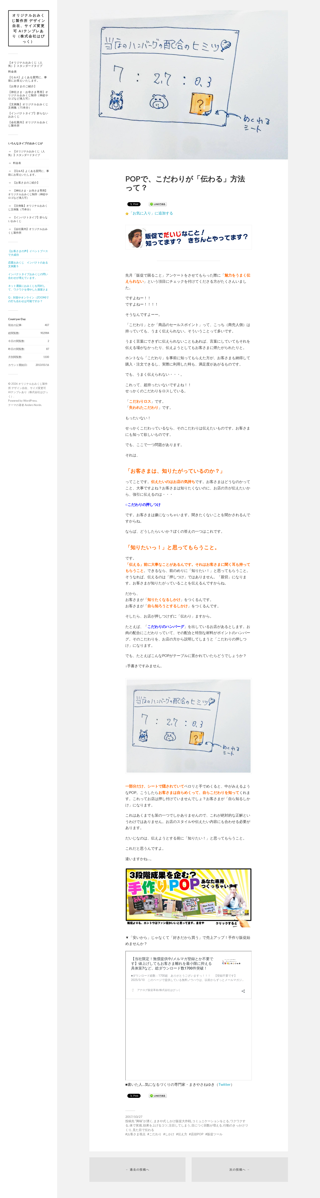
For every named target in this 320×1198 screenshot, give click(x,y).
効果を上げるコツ (155, 1125)
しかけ (169, 1134)
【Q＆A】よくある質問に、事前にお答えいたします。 (27, 79)
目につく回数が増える (206, 1125)
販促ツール (214, 1134)
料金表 (12, 71)
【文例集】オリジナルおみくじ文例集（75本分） (28, 106)
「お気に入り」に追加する (151, 213)
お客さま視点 (136, 1134)
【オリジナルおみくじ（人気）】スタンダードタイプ (25, 64)
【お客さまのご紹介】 (22, 86)
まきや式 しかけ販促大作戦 (172, 1121)
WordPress (30, 400)
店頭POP (197, 1134)
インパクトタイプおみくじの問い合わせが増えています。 (28, 275)
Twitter (224, 1084)
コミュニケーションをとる (210, 1121)
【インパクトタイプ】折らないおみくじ (28, 115)
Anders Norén (33, 405)
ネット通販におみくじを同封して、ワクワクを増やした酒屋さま (28, 287)
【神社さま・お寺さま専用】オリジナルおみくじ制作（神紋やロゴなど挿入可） (28, 95)
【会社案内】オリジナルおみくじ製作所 (28, 124)
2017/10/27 (133, 1116)
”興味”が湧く (143, 1121)
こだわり (155, 1134)
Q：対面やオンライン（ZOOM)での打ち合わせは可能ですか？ (28, 299)
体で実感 (136, 1125)
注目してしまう (179, 1125)
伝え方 (182, 1134)
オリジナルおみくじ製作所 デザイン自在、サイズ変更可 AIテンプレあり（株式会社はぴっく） (29, 28)
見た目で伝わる (143, 1130)
